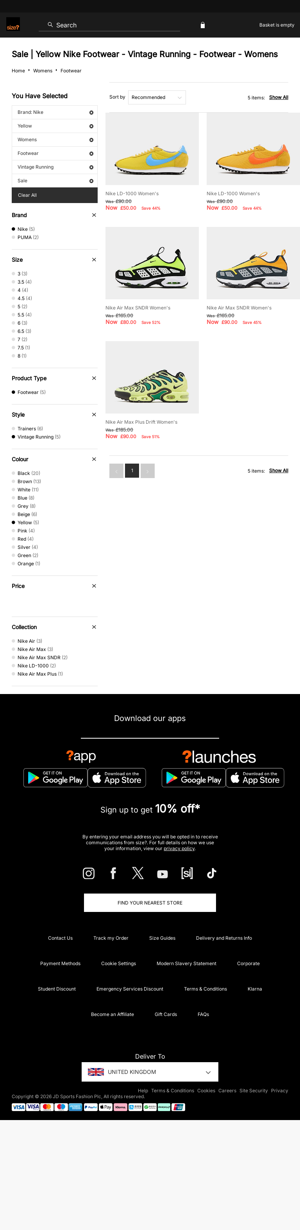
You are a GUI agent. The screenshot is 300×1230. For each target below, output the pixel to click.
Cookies (206, 1090)
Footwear (55, 153)
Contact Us (60, 938)
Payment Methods (60, 963)
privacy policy (179, 848)
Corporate (248, 963)
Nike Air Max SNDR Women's (137, 308)
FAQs (203, 1014)
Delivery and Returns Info (224, 938)
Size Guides (162, 938)
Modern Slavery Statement (186, 963)
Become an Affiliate (112, 1014)
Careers (227, 1090)
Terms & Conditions (205, 989)
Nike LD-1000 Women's (132, 193)
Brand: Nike (55, 112)
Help (143, 1090)
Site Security (253, 1090)
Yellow (55, 126)
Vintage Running (55, 167)
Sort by (117, 97)
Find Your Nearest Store (150, 903)
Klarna (255, 989)
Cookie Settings (118, 963)
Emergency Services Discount (129, 989)
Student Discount (57, 989)
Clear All (27, 195)
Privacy (279, 1090)
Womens (55, 139)
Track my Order (111, 938)
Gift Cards (166, 1014)
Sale (55, 180)
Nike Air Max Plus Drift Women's (141, 422)
